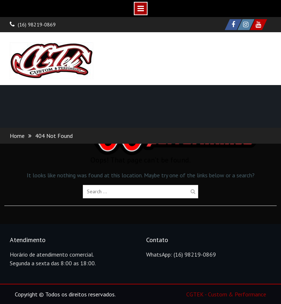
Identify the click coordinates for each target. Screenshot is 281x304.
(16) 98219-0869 (37, 24)
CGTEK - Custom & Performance (226, 294)
